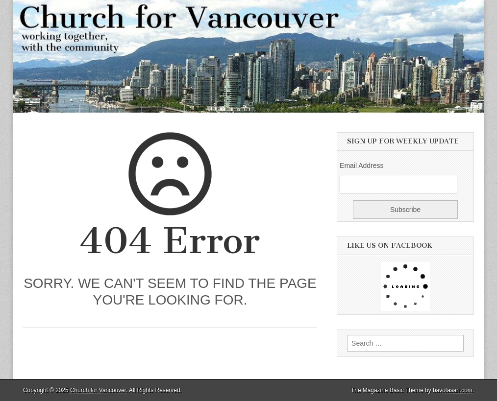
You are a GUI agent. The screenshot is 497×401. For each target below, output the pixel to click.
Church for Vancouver (98, 390)
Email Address (361, 165)
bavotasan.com (452, 390)
